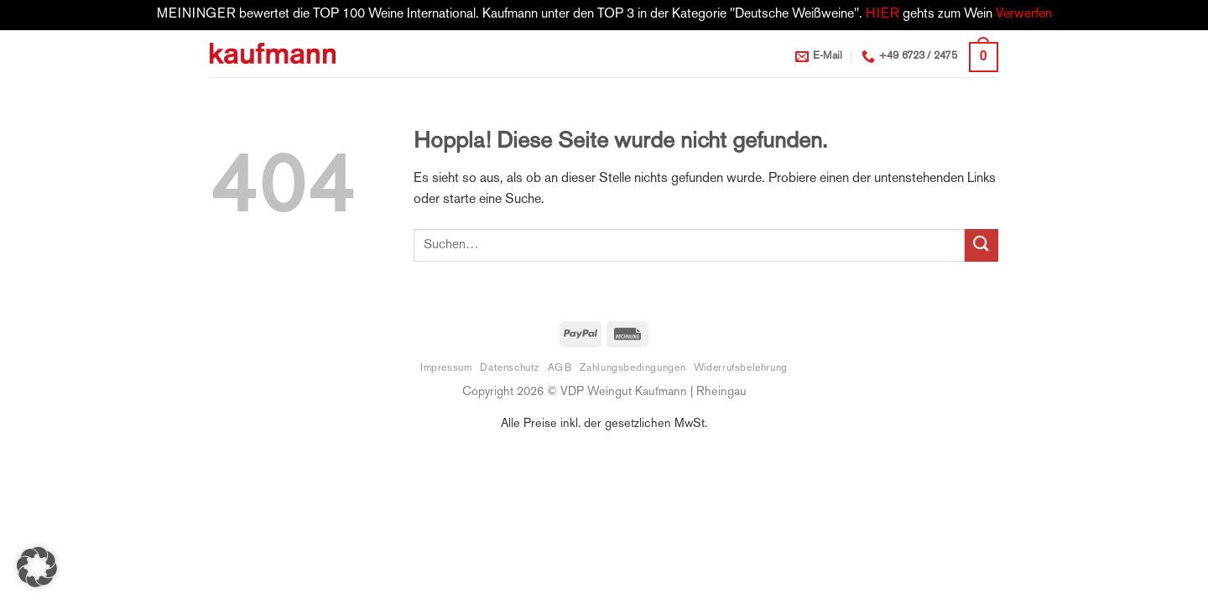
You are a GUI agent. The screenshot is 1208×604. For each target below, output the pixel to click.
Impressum (446, 368)
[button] (983, 57)
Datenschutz (509, 368)
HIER (882, 14)
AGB (560, 368)
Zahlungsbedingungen (632, 368)
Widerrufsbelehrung (741, 368)
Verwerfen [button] (1024, 14)
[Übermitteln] (981, 245)
